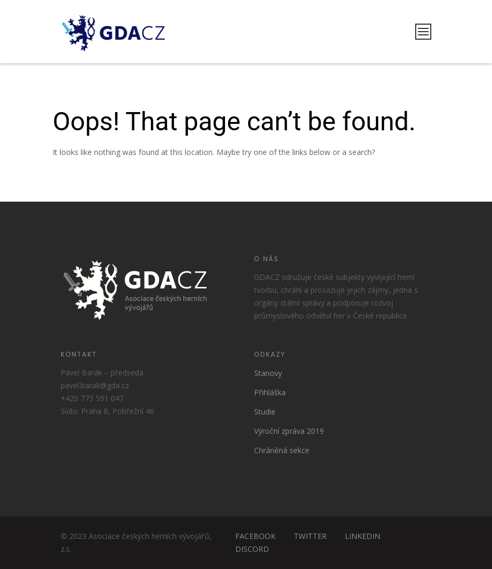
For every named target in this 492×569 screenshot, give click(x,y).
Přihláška (270, 392)
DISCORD (252, 549)
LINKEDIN (362, 536)
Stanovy (268, 373)
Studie (265, 412)
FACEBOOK (255, 536)
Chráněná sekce (281, 450)
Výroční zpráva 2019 (289, 431)
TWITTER (310, 536)
